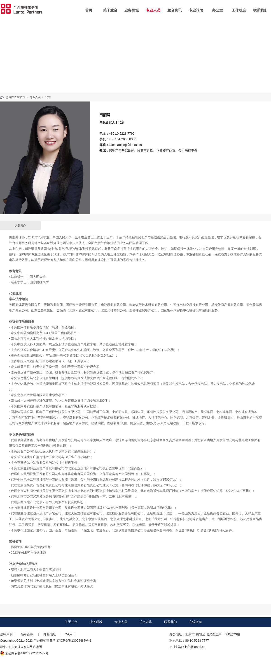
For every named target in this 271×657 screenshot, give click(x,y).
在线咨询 (195, 622)
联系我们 (260, 10)
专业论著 (196, 10)
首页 (88, 10)
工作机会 (239, 10)
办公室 (217, 10)
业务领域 (131, 10)
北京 (48, 97)
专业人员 (153, 10)
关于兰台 (110, 10)
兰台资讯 (174, 10)
